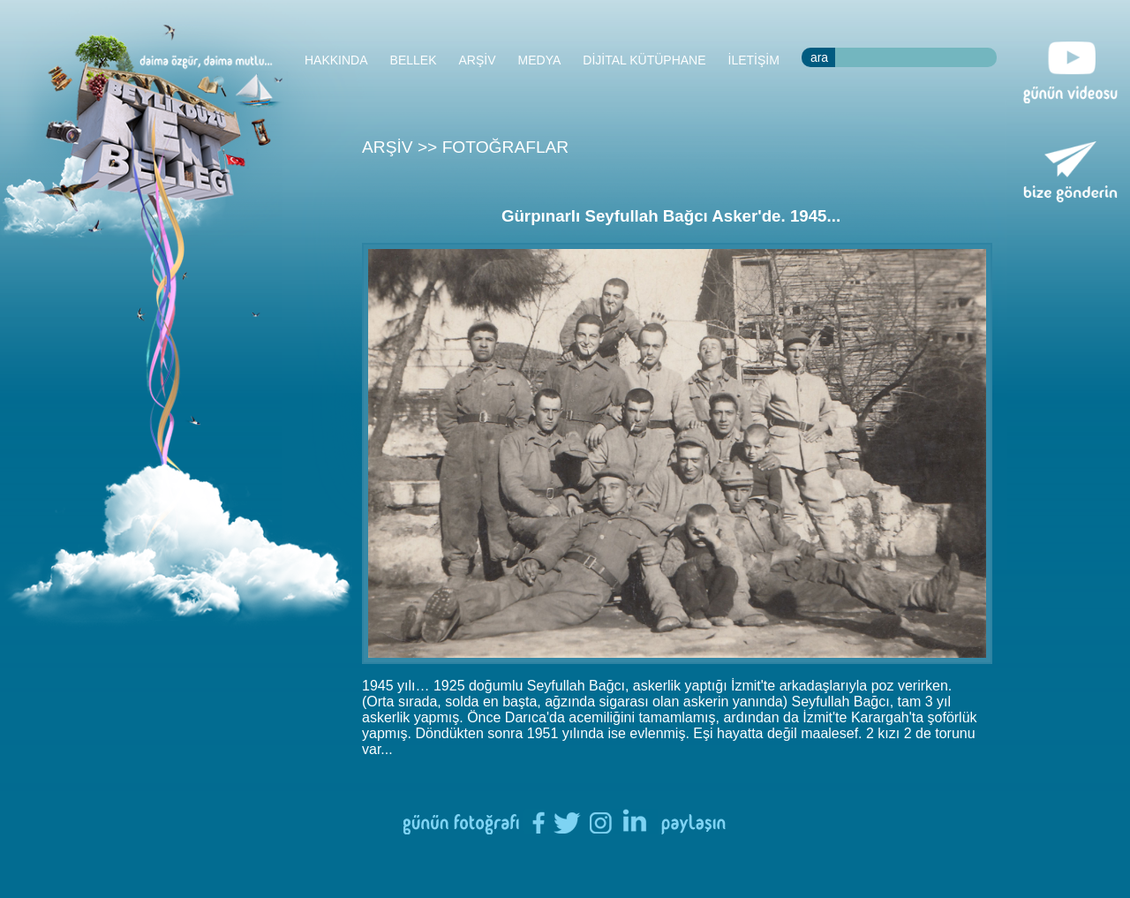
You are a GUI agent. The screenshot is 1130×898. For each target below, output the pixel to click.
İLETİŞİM (754, 60)
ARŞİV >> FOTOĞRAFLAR (465, 147)
